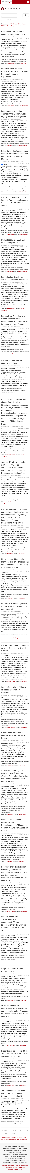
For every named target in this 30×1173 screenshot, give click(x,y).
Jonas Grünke (10, 191)
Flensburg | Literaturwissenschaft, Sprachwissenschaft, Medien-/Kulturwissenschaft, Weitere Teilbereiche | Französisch (14, 549)
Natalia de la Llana (11, 681)
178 (5, 1133)
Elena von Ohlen (10, 1045)
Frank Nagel (9, 394)
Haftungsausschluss (12, 1167)
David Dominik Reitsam (12, 961)
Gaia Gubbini (10, 765)
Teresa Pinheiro (10, 1000)
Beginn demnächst (16, 26)
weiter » (14, 1133)
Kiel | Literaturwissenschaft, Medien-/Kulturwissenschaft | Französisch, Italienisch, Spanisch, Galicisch (13, 390)
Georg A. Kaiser (10, 63)
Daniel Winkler (10, 814)
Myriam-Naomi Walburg (12, 638)
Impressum (11, 1165)
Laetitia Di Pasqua (11, 911)
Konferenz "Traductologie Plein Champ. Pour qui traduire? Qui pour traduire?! (14, 606)
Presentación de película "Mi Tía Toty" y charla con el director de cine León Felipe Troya (14, 1053)
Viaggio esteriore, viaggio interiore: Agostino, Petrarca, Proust (13, 735)
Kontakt (4, 1165)
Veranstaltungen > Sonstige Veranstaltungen (12, 37)
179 (9, 1133)
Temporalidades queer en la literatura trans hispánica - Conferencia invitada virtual (13, 1093)
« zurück (4, 1130)
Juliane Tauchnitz (11, 454)
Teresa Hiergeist (10, 353)
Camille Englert (10, 105)
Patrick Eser (9, 861)
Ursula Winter (23, 63)
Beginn (24, 24)
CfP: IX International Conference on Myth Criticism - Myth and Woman (14, 648)
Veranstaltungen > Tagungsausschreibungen (12, 208)
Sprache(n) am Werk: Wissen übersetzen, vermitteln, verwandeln (13, 690)
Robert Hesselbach (24, 105)
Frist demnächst (5, 26)
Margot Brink (10, 553)
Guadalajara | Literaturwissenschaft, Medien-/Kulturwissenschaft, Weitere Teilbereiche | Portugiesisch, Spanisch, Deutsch (13, 857)
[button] (28, 2)
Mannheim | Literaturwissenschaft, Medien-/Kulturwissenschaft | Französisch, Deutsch (13, 450)
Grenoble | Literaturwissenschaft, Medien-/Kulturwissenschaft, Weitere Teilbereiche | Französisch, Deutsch (13, 957)
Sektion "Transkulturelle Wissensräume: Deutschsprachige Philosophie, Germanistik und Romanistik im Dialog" (14, 825)
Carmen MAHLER (11, 727)
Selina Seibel (10, 598)
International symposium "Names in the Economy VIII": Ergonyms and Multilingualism (14, 114)
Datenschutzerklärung (21, 1165)
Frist (19, 24)
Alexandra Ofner (10, 1085)
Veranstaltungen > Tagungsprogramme (11, 119)
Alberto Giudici (10, 234)
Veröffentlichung (12, 24)
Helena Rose (10, 271)
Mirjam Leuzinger (11, 308)
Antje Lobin (9, 145)
